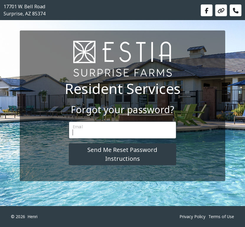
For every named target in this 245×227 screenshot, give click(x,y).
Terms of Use (221, 216)
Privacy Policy (192, 216)
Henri (32, 216)
